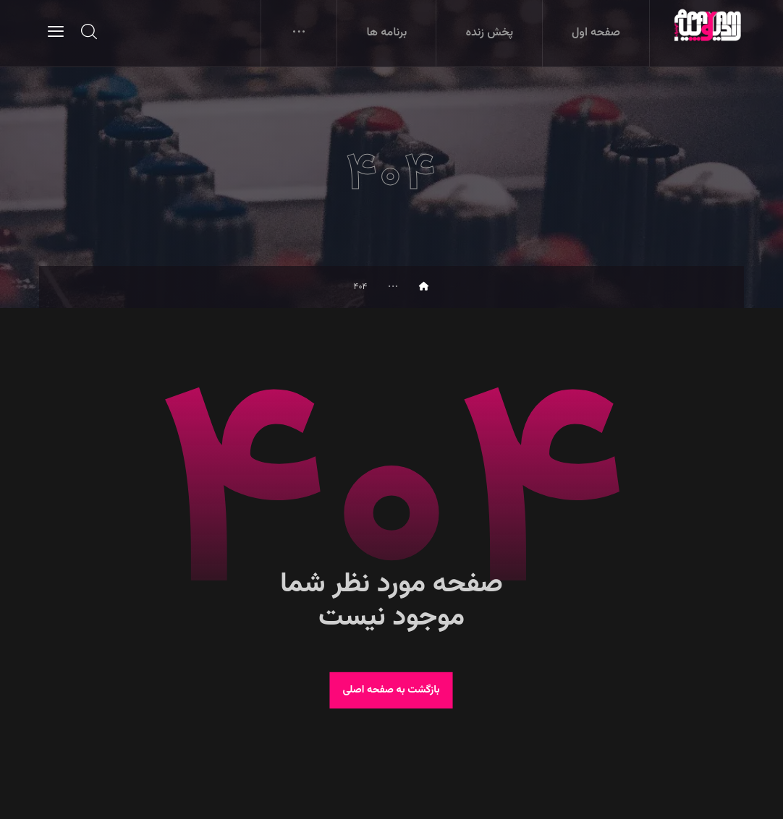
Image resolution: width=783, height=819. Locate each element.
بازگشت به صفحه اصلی (391, 690)
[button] (55, 31)
